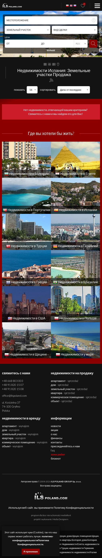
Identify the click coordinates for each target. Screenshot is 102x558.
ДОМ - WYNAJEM (10, 430)
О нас (54, 434)
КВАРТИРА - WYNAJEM (14, 438)
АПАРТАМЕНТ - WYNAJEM (15, 426)
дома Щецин (73, 536)
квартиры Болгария (71, 540)
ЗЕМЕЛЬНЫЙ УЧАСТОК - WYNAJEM (20, 434)
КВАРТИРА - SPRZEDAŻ (63, 393)
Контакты (56, 442)
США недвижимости (64, 552)
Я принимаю (30, 551)
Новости (56, 426)
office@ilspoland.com (14, 395)
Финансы (56, 438)
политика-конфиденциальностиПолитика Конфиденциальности (32, 540)
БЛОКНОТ (56, 458)
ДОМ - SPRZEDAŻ (59, 384)
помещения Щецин (89, 536)
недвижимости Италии (85, 552)
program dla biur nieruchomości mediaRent (51, 515)
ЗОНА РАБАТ (58, 454)
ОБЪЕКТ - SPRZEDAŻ (61, 401)
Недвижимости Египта (73, 544)
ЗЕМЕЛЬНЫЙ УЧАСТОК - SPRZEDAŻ (69, 389)
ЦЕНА (7, 37)
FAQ (53, 450)
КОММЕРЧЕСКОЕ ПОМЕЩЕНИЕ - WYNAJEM (24, 442)
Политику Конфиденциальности (74, 507)
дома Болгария (89, 540)
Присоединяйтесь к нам (65, 446)
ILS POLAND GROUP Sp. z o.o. (66, 481)
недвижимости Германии (81, 548)
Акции (54, 430)
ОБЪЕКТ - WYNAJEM (12, 446)
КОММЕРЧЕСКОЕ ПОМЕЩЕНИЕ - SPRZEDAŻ (74, 397)
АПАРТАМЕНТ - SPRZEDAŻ (64, 380)
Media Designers (60, 519)
